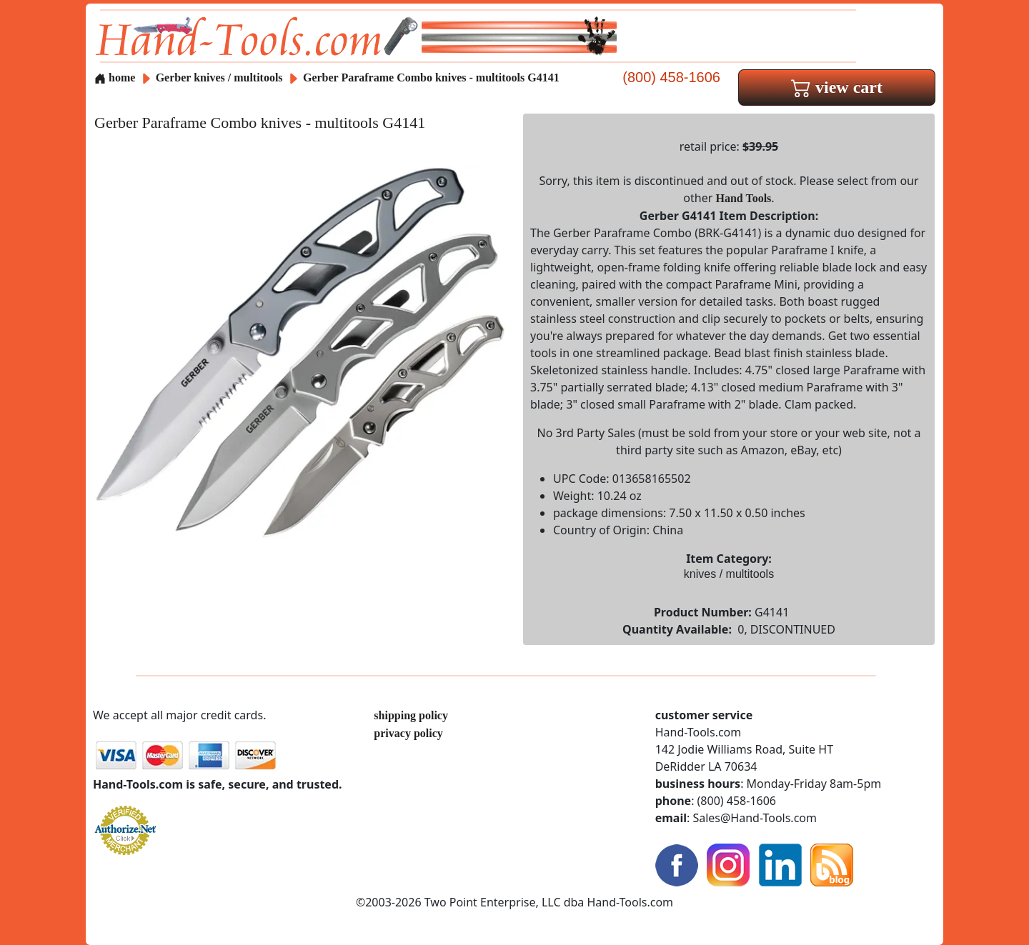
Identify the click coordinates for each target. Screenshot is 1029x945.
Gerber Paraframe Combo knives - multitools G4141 (431, 77)
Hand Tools (744, 198)
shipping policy (411, 715)
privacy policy (408, 733)
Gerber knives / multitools (219, 77)
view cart (837, 87)
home (114, 77)
